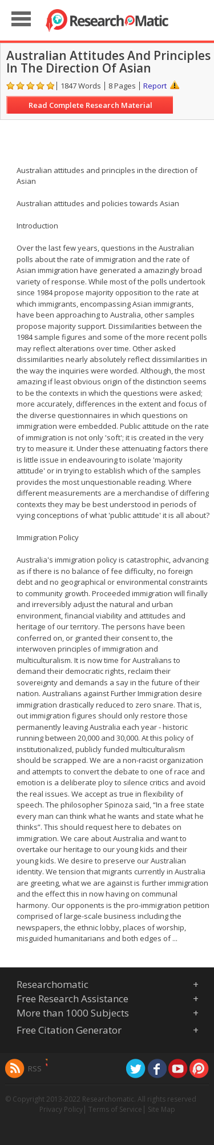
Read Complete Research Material (90, 105)
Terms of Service (115, 1109)
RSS (35, 1068)
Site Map (161, 1109)
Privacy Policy (61, 1109)
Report (155, 86)
